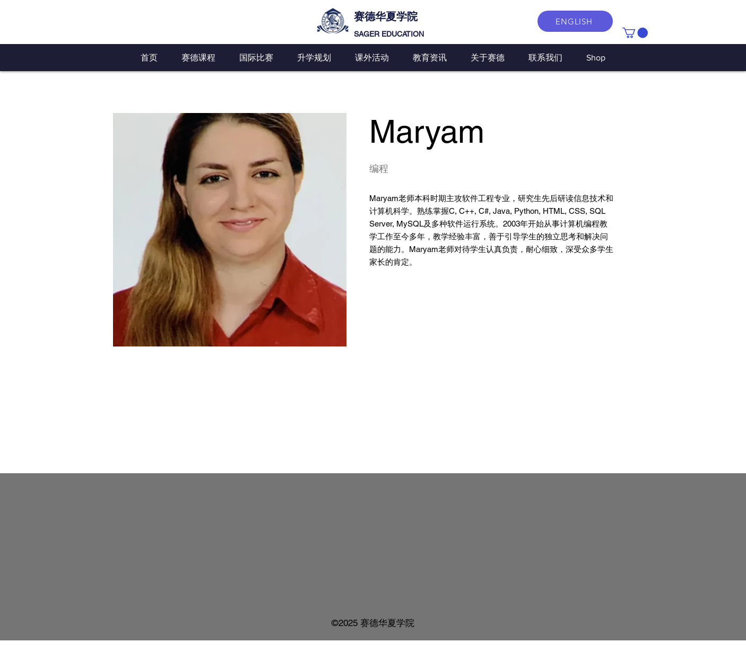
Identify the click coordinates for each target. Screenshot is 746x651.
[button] (635, 33)
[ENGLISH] (575, 21)
